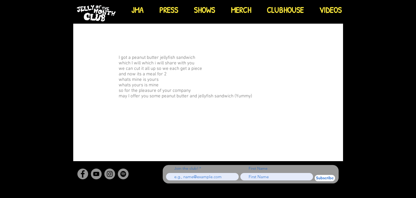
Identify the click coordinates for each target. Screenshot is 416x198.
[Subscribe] (325, 178)
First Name (258, 168)
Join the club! (186, 168)
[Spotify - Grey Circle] (123, 174)
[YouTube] (96, 174)
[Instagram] (109, 174)
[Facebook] (82, 174)
